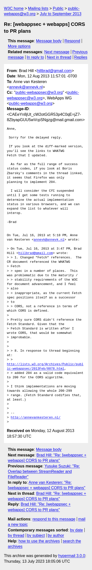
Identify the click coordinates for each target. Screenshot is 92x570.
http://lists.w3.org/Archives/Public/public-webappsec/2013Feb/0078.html (45, 366)
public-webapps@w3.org (30, 103)
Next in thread (59, 57)
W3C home (14, 8)
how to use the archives (39, 541)
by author (56, 535)
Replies (80, 57)
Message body (49, 41)
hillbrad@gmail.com (54, 71)
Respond (72, 41)
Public (58, 8)
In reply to (35, 57)
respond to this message (53, 519)
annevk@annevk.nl (25, 87)
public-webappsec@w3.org (39, 92)
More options (19, 46)
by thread (16, 535)
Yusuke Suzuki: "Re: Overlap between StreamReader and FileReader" (44, 471)
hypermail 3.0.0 (71, 556)
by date (76, 530)
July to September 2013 (60, 14)
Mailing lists (38, 8)
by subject (36, 535)
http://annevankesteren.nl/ (36, 417)
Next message (56, 52)
